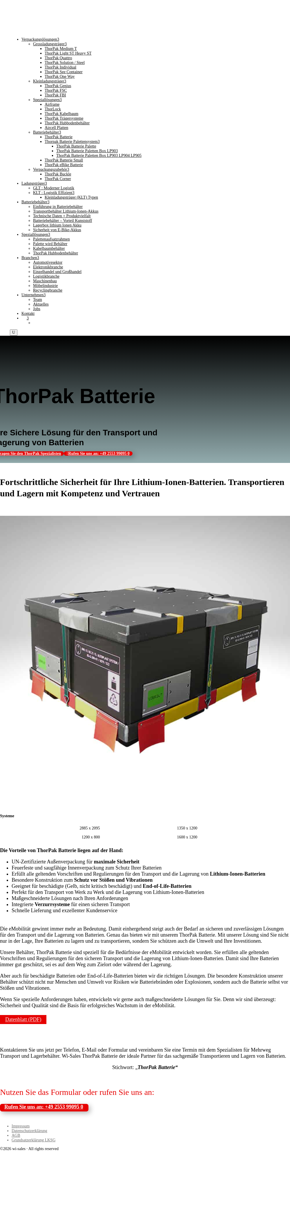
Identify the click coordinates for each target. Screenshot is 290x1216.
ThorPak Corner (58, 179)
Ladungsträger (34, 183)
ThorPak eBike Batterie (64, 165)
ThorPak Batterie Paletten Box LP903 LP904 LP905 (99, 155)
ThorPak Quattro (58, 58)
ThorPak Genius (58, 86)
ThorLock (53, 109)
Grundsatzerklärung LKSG (33, 1140)
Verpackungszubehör (51, 169)
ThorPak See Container (64, 72)
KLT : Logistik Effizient (53, 193)
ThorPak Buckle (58, 174)
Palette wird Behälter (50, 244)
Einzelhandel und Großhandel (57, 272)
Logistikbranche (46, 276)
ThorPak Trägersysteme (64, 118)
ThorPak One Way (60, 76)
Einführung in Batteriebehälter (58, 206)
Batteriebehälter (47, 132)
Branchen (30, 258)
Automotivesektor (47, 262)
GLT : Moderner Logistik (53, 188)
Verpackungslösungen (40, 39)
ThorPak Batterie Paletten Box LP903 (87, 151)
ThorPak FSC (56, 90)
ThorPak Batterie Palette (76, 146)
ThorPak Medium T (61, 48)
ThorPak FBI (55, 95)
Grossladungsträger (50, 44)
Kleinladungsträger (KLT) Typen (71, 197)
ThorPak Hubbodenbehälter (67, 123)
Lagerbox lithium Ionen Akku (57, 225)
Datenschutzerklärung (29, 1131)
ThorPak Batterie (58, 137)
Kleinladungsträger (49, 81)
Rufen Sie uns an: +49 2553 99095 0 (98, 453)
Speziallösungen (47, 100)
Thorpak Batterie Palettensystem (72, 141)
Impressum (21, 1126)
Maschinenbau (45, 281)
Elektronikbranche (48, 267)
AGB (16, 1135)
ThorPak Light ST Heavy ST (68, 53)
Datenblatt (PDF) (23, 1020)
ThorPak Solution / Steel (65, 62)
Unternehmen (33, 295)
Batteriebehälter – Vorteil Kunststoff (62, 220)
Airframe (52, 104)
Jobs (36, 309)
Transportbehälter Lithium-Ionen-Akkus (65, 211)
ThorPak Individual (60, 67)
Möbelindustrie (45, 285)
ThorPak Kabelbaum (61, 114)
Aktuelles (41, 304)
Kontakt (28, 313)
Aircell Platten (56, 127)
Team (37, 299)
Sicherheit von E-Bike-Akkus (57, 230)
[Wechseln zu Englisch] (35, 323)
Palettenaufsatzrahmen (51, 239)
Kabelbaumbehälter (49, 248)
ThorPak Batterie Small (64, 160)
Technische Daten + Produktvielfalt (62, 216)
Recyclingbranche (47, 290)
